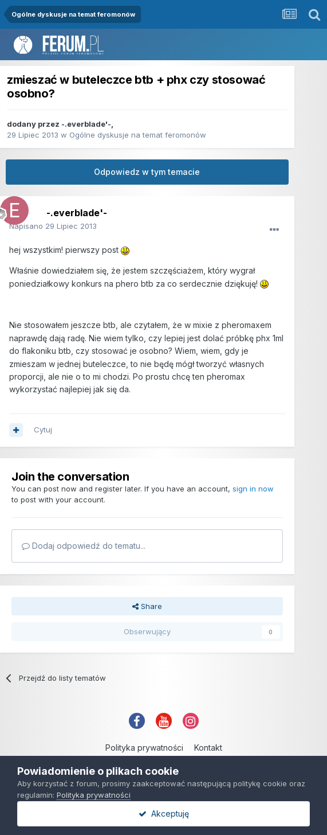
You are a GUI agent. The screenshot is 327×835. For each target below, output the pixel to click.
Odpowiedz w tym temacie (147, 172)
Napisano (53, 226)
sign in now (253, 488)
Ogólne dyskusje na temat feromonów (137, 134)
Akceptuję (164, 813)
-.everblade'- (86, 123)
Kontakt (208, 747)
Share (147, 606)
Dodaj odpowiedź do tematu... (83, 546)
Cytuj (43, 429)
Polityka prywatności (144, 747)
